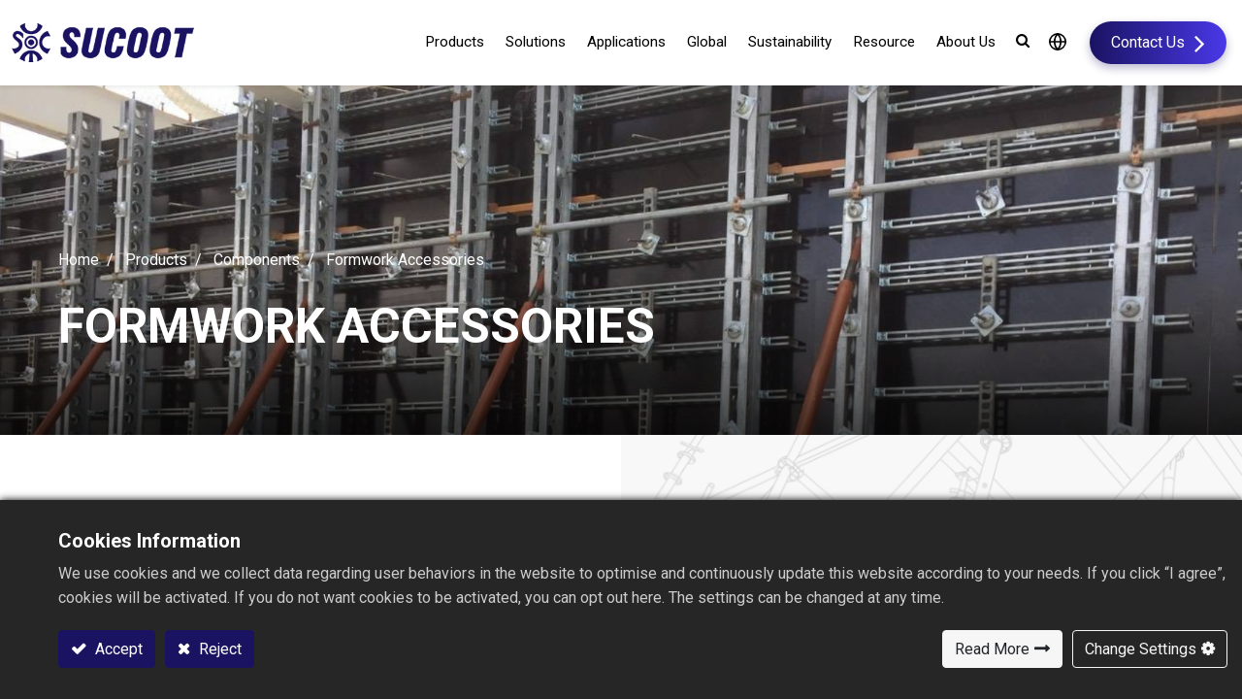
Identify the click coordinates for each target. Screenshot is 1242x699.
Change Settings (1140, 649)
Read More (992, 649)
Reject (218, 649)
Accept (117, 649)
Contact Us (1100, 42)
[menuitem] (643, 43)
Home (78, 260)
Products (156, 260)
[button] (975, 41)
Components (256, 260)
